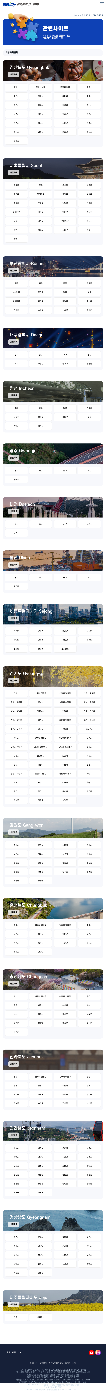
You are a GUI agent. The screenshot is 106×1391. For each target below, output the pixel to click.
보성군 (40, 1166)
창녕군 (65, 1255)
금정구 (65, 301)
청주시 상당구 (40, 925)
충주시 (89, 925)
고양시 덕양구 (16, 747)
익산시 (65, 1086)
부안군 (89, 1103)
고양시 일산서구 (65, 747)
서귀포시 (40, 1317)
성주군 (89, 123)
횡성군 (16, 863)
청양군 (40, 1023)
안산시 (16, 738)
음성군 (16, 952)
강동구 (16, 239)
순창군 (40, 1103)
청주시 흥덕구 (65, 925)
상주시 (40, 105)
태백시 (16, 854)
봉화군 (65, 132)
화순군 (65, 1166)
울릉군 (16, 141)
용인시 (89, 765)
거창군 (16, 1273)
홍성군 (65, 1023)
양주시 (40, 791)
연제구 (16, 310)
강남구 (65, 230)
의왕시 (40, 765)
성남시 (40, 702)
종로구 (16, 185)
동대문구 (40, 194)
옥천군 (89, 934)
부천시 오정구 (16, 729)
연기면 (16, 631)
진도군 (16, 1192)
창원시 (16, 1237)
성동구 (89, 185)
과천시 (89, 747)
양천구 (65, 212)
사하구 (40, 301)
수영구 (40, 310)
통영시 (65, 1237)
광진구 (16, 194)
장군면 (16, 640)
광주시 (16, 791)
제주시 (16, 1317)
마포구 (40, 212)
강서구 (89, 212)
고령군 (65, 123)
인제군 (89, 872)
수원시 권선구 (65, 693)
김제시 (89, 1086)
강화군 (16, 426)
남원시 (40, 1086)
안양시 (65, 711)
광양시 (16, 1157)
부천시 (40, 720)
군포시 (16, 765)
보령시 (40, 1005)
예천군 (40, 132)
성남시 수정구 (65, 702)
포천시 (65, 791)
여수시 (40, 1148)
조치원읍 (65, 649)
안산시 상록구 (40, 738)
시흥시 (89, 756)
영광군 (40, 1184)
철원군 (16, 872)
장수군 (89, 1094)
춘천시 (16, 845)
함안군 (40, 1255)
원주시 (40, 845)
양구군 (65, 872)
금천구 (40, 221)
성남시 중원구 (89, 702)
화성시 (89, 782)
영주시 (89, 96)
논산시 (16, 1014)
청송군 (65, 114)
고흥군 (16, 1166)
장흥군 (89, 1166)
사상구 (65, 310)
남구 (65, 292)
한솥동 (40, 649)
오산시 (65, 756)
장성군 (65, 1184)
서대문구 (16, 212)
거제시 (65, 1246)
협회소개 (33, 1363)
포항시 (16, 87)
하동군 (40, 1264)
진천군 (65, 943)
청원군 (40, 934)
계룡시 (40, 1014)
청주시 (16, 925)
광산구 (16, 479)
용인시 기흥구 (40, 774)
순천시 (65, 1148)
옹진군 (40, 426)
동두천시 (89, 729)
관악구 (16, 230)
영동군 (16, 943)
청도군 (40, 123)
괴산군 (89, 943)
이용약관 (43, 1363)
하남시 (65, 765)
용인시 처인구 (16, 774)
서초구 (40, 230)
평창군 (65, 863)
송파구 (89, 230)
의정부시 (40, 711)
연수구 (89, 408)
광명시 (40, 729)
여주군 (89, 791)
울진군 (89, 132)
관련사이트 (14, 1352)
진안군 (40, 1094)
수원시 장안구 (40, 693)
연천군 (16, 800)
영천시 (16, 105)
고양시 (89, 738)
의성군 (40, 114)
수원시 (16, 693)
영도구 (89, 283)
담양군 (40, 1157)
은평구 (89, 203)
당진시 (16, 1005)
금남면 (89, 631)
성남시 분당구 (16, 711)
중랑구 (65, 194)
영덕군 (16, 123)
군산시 (89, 1077)
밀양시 (40, 1246)
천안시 (16, 996)
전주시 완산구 (40, 1077)
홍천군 (89, 854)
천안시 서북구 (65, 996)
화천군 (40, 872)
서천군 (16, 1023)
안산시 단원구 (65, 738)
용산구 (65, 185)
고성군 (16, 881)
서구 (41, 283)
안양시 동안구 (16, 720)
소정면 (16, 649)
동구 (65, 283)
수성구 (40, 364)
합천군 (40, 1273)
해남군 (40, 1175)
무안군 (89, 1175)
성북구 (89, 194)
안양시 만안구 (89, 711)
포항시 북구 (65, 87)
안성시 (40, 782)
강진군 (16, 1175)
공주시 (89, 996)
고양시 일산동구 (40, 747)
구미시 (65, 96)
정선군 (89, 863)
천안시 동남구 (40, 996)
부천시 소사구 (89, 720)
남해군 (16, 1264)
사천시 (89, 1237)
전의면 (65, 640)
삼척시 (65, 854)
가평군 (40, 800)
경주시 (89, 87)
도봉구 (40, 203)
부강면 (65, 631)
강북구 (16, 203)
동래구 (40, 292)
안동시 (40, 96)
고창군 (65, 1103)
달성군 (89, 364)
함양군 (89, 1264)
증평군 (40, 943)
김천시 (16, 96)
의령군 (16, 1255)
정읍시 (16, 1086)
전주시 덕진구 (65, 1077)
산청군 (65, 1264)
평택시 (65, 729)
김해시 (16, 1246)
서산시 (89, 1005)
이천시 (16, 782)
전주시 (16, 1077)
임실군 (16, 1103)
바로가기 (15, 74)
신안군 (40, 1192)
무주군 (65, 1094)
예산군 (89, 1023)
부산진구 (16, 292)
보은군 (65, 934)
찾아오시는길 (70, 1363)
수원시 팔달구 (89, 693)
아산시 (65, 1005)
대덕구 (16, 533)
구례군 (89, 1157)
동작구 (89, 221)
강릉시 (65, 845)
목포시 (16, 1148)
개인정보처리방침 (56, 1363)
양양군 (40, 881)
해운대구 (16, 301)
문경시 (65, 105)
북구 (89, 292)
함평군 (16, 1184)
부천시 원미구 (65, 720)
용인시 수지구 (65, 774)
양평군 (65, 800)
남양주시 (40, 756)
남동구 (16, 417)
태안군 (16, 1032)
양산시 (89, 1246)
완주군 (16, 1094)
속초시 (40, 854)
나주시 (89, 1148)
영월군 (40, 863)
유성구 (89, 524)
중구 (41, 185)
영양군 (89, 114)
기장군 (89, 310)
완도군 (89, 1184)
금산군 (65, 1014)
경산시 (89, 105)
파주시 (89, 774)
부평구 (40, 417)
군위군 (16, 114)
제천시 (16, 934)
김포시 (65, 782)
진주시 (40, 1237)
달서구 (65, 364)
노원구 (65, 203)
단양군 (40, 952)
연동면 (40, 631)
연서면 (40, 640)
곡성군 (65, 1157)
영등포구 (65, 221)
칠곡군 (16, 132)
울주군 (16, 586)
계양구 (65, 417)
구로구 (16, 221)
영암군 (65, 1175)
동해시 (89, 845)
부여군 (89, 1014)
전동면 (89, 640)
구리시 (16, 756)
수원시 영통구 (16, 702)
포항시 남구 (40, 87)
